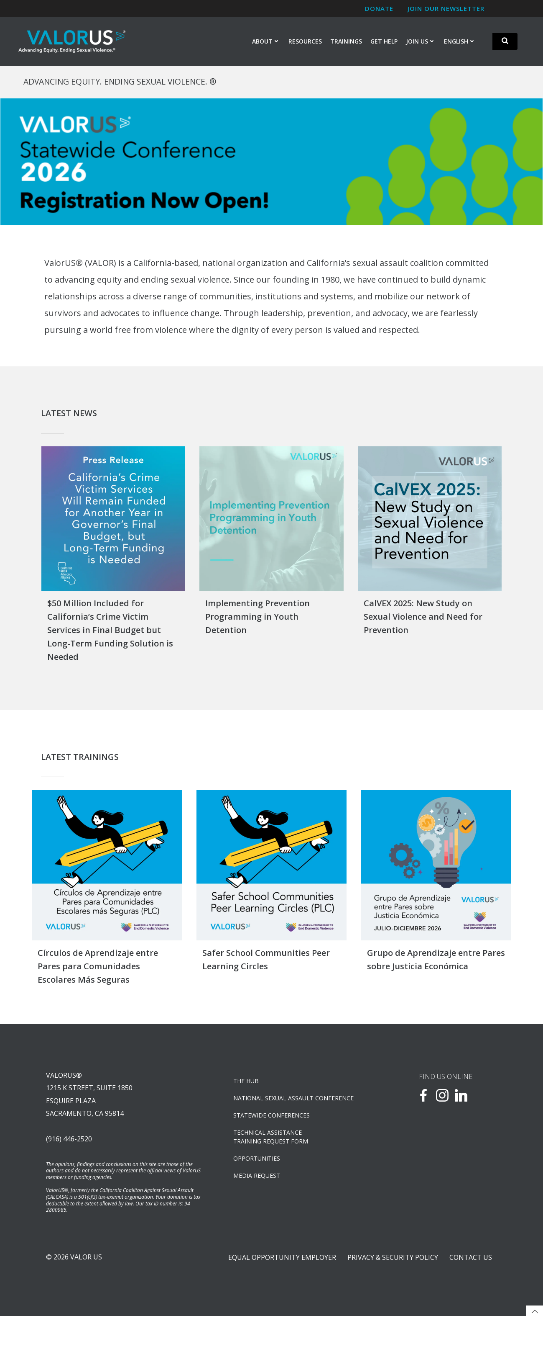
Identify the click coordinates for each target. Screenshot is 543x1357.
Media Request (259, 1202)
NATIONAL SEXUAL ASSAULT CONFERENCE (296, 1125)
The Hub (249, 1108)
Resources (305, 42)
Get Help (384, 42)
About (266, 42)
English (460, 42)
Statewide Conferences (274, 1142)
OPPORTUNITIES (259, 1185)
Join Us (421, 42)
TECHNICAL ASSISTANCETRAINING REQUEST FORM (273, 1163)
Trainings (346, 42)
